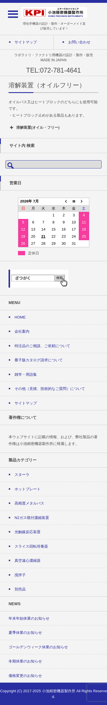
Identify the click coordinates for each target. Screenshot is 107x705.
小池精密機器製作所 (58, 691)
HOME (20, 317)
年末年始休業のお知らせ (29, 618)
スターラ (22, 474)
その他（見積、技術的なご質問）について (50, 389)
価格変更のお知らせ (25, 676)
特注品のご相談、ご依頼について (42, 346)
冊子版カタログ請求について (39, 360)
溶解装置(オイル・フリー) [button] (34, 127)
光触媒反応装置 (28, 532)
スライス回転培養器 (31, 546)
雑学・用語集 (26, 374)
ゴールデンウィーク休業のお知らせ (38, 647)
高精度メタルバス (29, 503)
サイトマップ (26, 403)
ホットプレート (28, 489)
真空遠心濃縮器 (28, 560)
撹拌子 (20, 575)
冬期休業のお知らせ (25, 661)
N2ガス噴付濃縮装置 (32, 518)
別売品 (20, 589)
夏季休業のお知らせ (25, 632)
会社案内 (22, 331)
